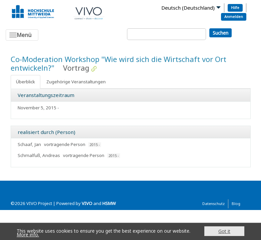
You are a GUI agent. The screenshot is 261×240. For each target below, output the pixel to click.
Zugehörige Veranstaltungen (76, 82)
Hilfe (235, 7)
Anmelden (233, 16)
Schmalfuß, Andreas (39, 155)
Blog (236, 203)
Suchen (220, 33)
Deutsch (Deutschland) (188, 7)
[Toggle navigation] (22, 35)
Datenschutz (213, 203)
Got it (224, 231)
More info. (28, 234)
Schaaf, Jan (29, 144)
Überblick (25, 82)
